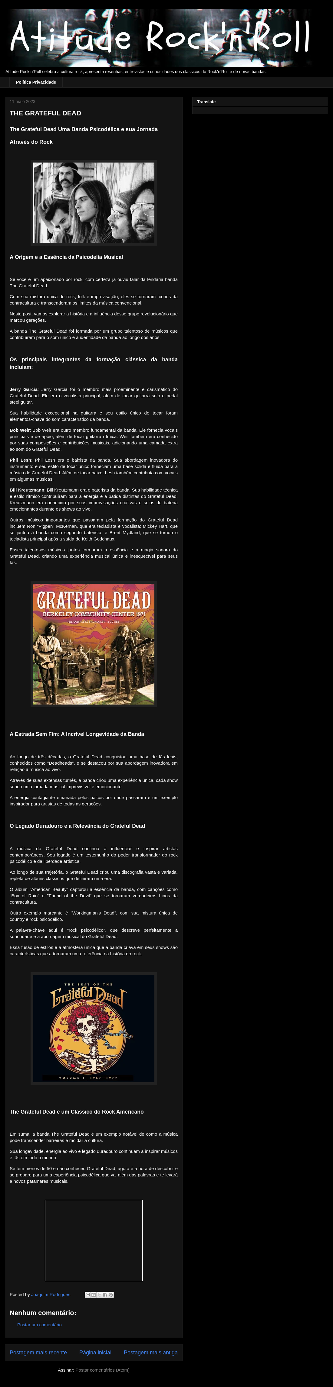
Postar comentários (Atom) (102, 1369)
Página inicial (95, 1353)
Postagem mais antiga (151, 1353)
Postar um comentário (39, 1324)
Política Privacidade (36, 82)
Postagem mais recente (38, 1353)
